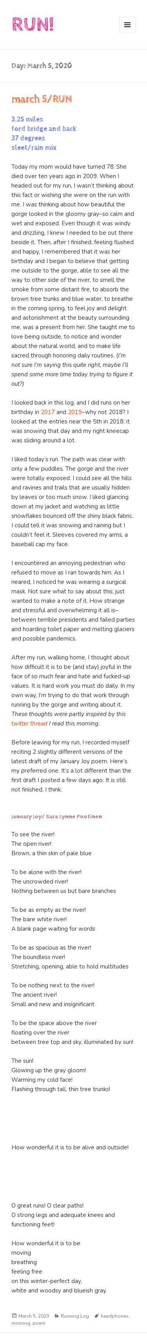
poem (39, 1323)
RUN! (32, 24)
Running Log (75, 1316)
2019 (75, 412)
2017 (48, 412)
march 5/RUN (41, 99)
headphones (115, 1316)
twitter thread (29, 723)
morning (20, 1323)
